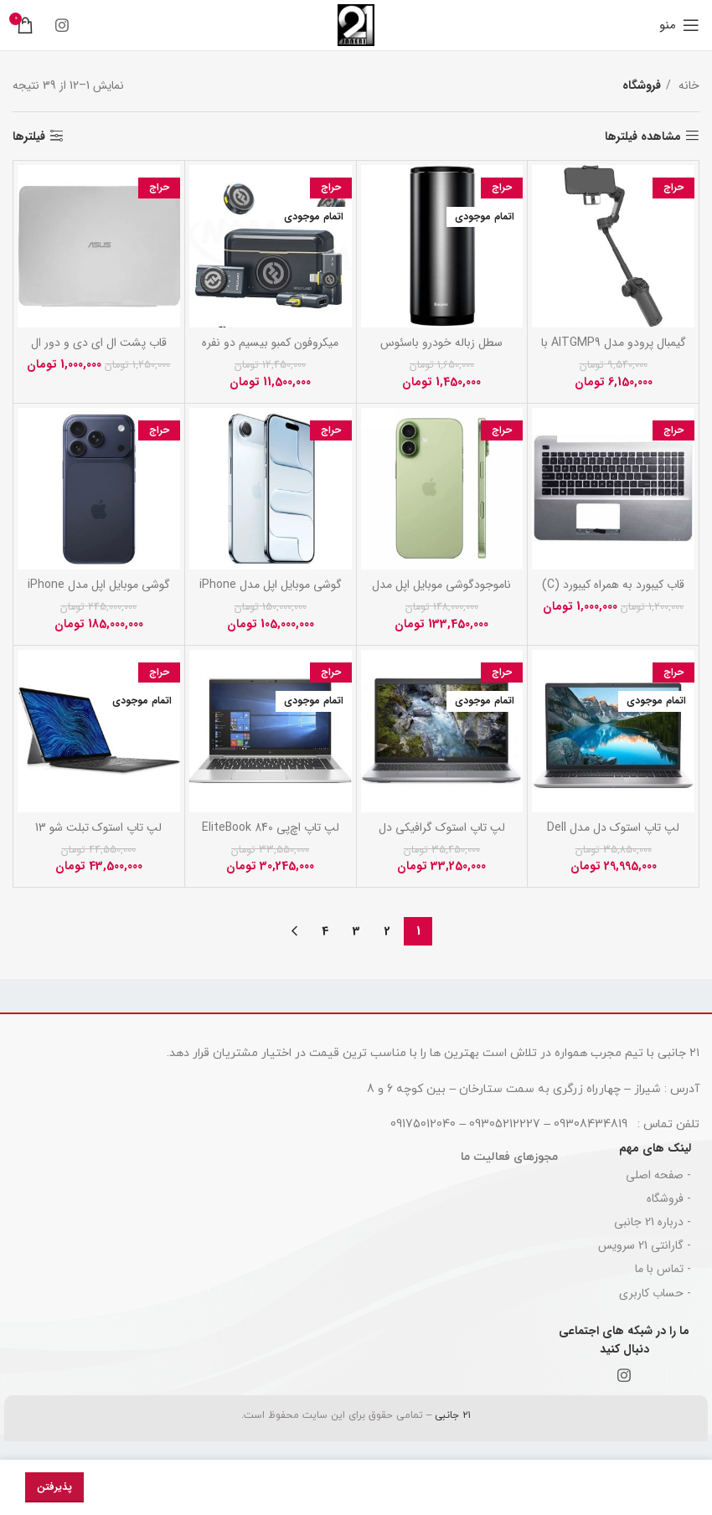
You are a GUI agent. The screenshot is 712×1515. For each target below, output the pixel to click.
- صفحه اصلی (658, 1175)
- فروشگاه (669, 1198)
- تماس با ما (663, 1269)
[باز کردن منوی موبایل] (679, 25)
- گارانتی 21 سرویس (644, 1245)
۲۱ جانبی (451, 1415)
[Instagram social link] (62, 25)
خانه (687, 85)
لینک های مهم (655, 1148)
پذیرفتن (54, 1487)
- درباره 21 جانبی (652, 1222)
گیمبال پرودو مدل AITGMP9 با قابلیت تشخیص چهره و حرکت (613, 350)
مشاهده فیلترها (643, 136)
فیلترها (29, 136)
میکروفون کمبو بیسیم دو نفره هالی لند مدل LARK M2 (270, 350)
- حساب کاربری (655, 1293)
